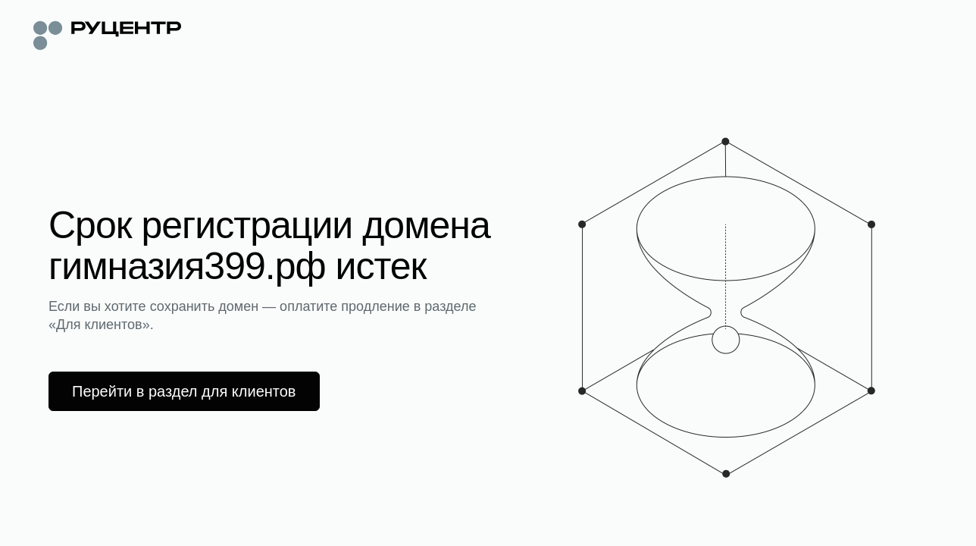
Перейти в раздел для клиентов (184, 391)
